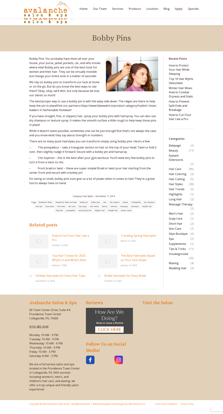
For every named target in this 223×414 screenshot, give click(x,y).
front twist (61, 206)
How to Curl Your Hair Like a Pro (70, 238)
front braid (50, 206)
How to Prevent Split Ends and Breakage (179, 106)
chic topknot (115, 202)
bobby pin (84, 202)
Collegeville (136, 202)
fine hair (39, 206)
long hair (59, 210)
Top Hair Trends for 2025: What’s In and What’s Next (69, 258)
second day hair (85, 210)
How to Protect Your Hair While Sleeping (179, 70)
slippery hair (100, 210)
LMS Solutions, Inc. (137, 404)
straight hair (113, 210)
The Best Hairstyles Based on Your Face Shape (138, 258)
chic (104, 202)
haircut (104, 206)
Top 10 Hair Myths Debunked (181, 81)
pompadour (70, 210)
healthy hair (147, 206)
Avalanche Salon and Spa (66, 202)
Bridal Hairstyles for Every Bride (125, 276)
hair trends (94, 206)
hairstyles (135, 206)
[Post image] (38, 241)
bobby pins (95, 202)
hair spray (83, 206)
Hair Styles (88, 196)
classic (125, 202)
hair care (72, 206)
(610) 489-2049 (38, 327)
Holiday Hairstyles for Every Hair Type (60, 276)
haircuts (114, 206)
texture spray (126, 210)
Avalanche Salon (45, 202)
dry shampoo (149, 202)
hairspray (124, 206)
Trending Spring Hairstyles (138, 236)
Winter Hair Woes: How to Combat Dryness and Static (181, 92)
